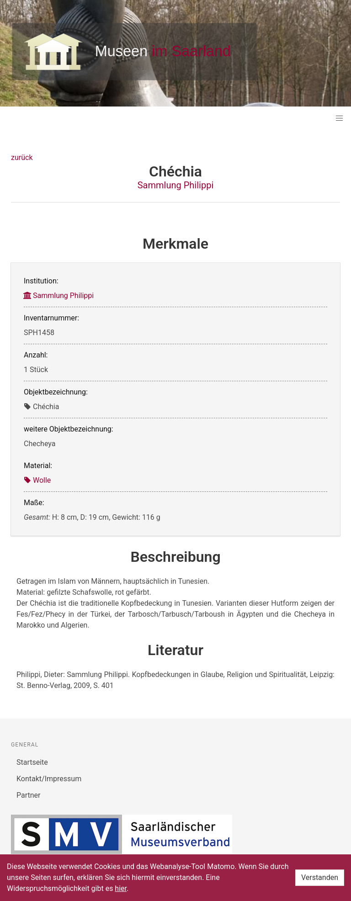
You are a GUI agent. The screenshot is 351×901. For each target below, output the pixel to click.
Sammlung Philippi (176, 185)
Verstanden (319, 877)
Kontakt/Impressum (48, 778)
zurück (21, 157)
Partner (28, 795)
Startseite (32, 762)
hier (121, 888)
